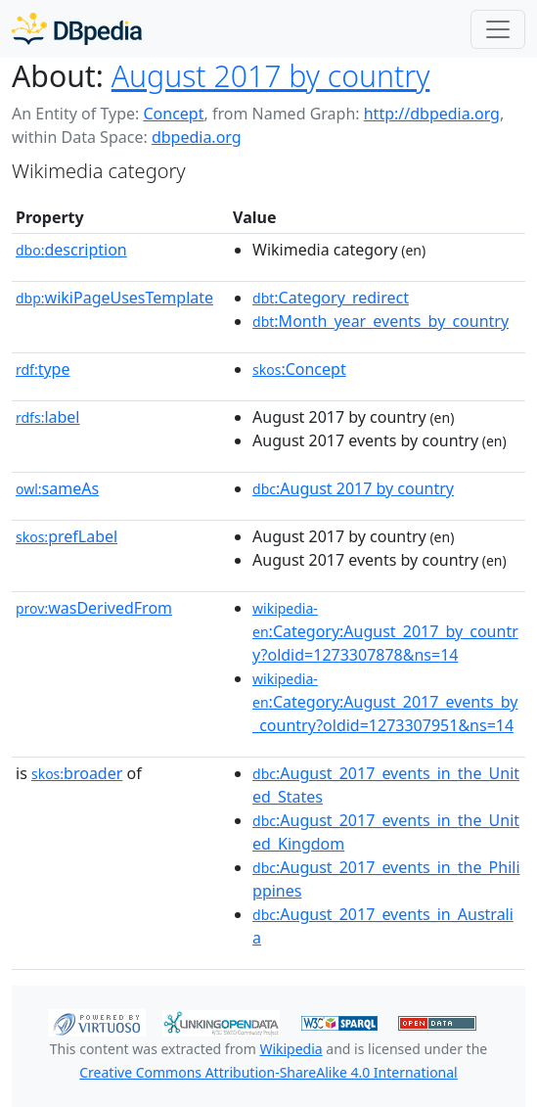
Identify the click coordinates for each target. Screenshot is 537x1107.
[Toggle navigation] (497, 29)
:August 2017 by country (353, 488)
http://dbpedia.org (432, 113)
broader (76, 773)
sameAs (57, 488)
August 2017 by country (271, 76)
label (48, 417)
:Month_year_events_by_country (380, 321)
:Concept (299, 369)
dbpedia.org (197, 137)
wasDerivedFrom (94, 608)
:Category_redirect (330, 297)
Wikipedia (290, 1048)
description (71, 249)
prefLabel (66, 536)
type (43, 369)
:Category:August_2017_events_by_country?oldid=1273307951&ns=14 (384, 702)
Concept (173, 113)
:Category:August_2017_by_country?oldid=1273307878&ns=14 (385, 632)
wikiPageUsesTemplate (114, 297)
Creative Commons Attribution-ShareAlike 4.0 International (268, 1072)
